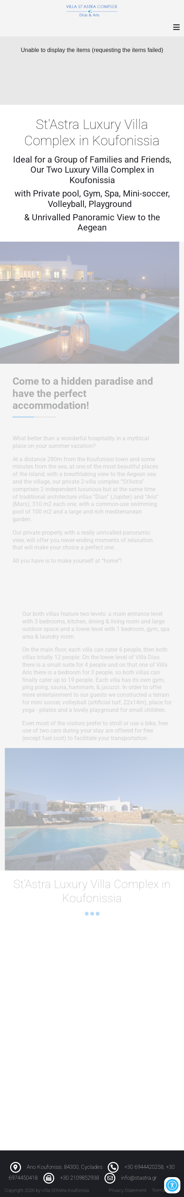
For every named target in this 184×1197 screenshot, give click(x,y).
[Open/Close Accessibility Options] (172, 1185)
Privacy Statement (127, 1190)
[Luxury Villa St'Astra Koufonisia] (92, 10)
